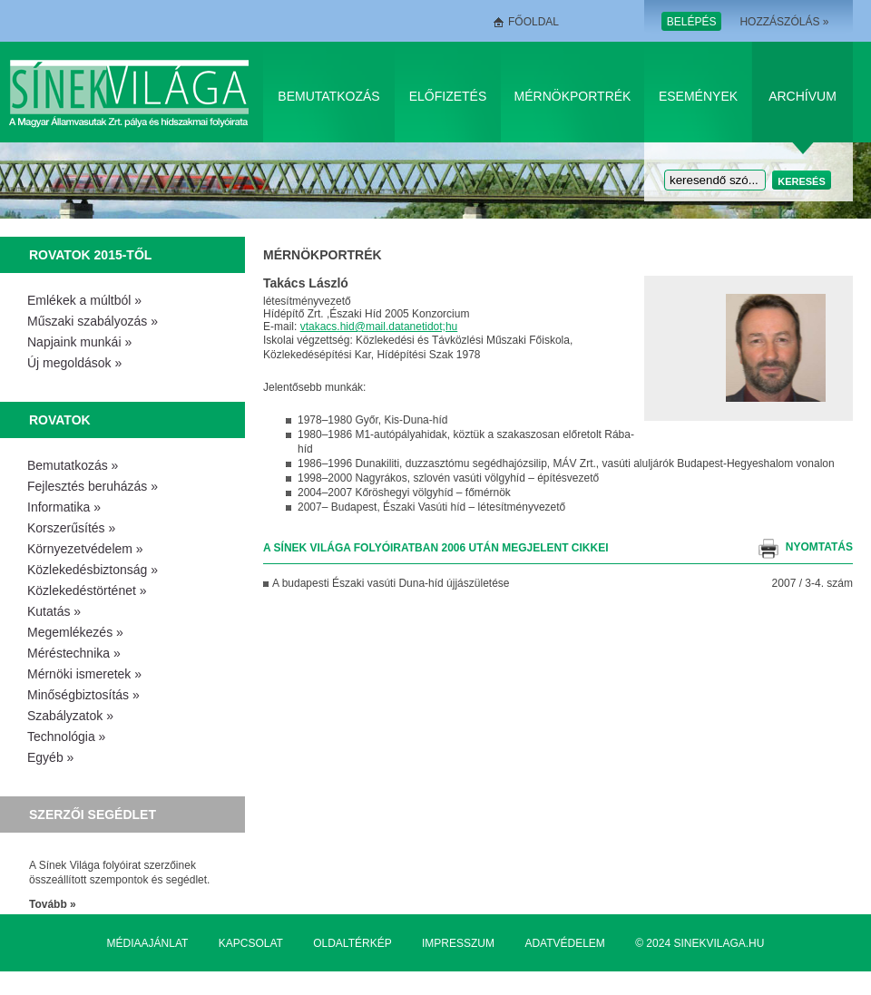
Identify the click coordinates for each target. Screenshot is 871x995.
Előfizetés (448, 96)
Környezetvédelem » (85, 548)
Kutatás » (54, 611)
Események (698, 96)
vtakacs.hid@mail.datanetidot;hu (379, 326)
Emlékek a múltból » (84, 300)
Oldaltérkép (352, 943)
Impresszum (458, 943)
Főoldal (533, 21)
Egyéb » (50, 757)
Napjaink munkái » (79, 342)
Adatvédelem (564, 943)
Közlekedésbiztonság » (92, 569)
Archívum (802, 96)
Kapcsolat (251, 943)
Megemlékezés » (75, 632)
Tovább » (52, 904)
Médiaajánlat (148, 943)
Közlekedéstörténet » (87, 590)
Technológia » (66, 736)
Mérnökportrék (572, 96)
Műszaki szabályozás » (92, 321)
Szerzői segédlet (92, 814)
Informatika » (64, 507)
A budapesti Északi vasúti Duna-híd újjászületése (391, 583)
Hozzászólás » (783, 21)
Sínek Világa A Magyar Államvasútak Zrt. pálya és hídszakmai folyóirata (132, 92)
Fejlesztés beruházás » (92, 486)
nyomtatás (819, 547)
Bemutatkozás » (72, 465)
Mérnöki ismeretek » (84, 674)
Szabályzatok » (70, 715)
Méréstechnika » (74, 653)
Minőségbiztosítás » (83, 695)
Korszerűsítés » (71, 528)
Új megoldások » (74, 363)
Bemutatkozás (328, 96)
